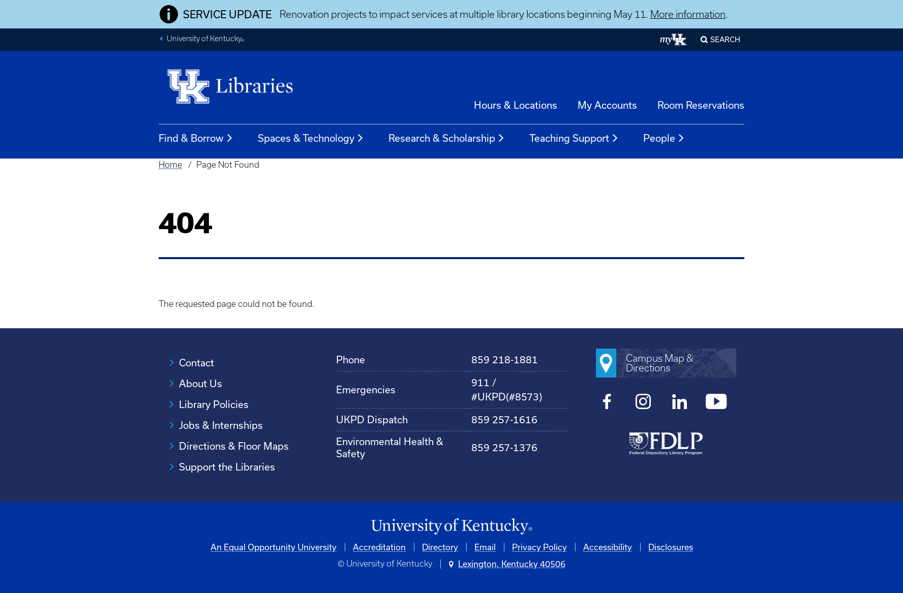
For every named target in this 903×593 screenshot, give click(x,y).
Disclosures (670, 547)
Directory (440, 547)
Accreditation (379, 547)
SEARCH (725, 39)
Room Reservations (700, 105)
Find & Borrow (196, 138)
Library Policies (214, 404)
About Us (200, 383)
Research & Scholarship (446, 138)
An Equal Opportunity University (273, 547)
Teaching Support (574, 138)
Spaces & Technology (311, 138)
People (664, 138)
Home (170, 164)
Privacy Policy (539, 547)
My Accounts (607, 105)
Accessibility (607, 547)
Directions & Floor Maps (234, 446)
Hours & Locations (515, 105)
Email (485, 547)
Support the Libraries (227, 467)
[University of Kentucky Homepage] (451, 526)
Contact (196, 362)
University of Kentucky (205, 40)
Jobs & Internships (221, 425)
